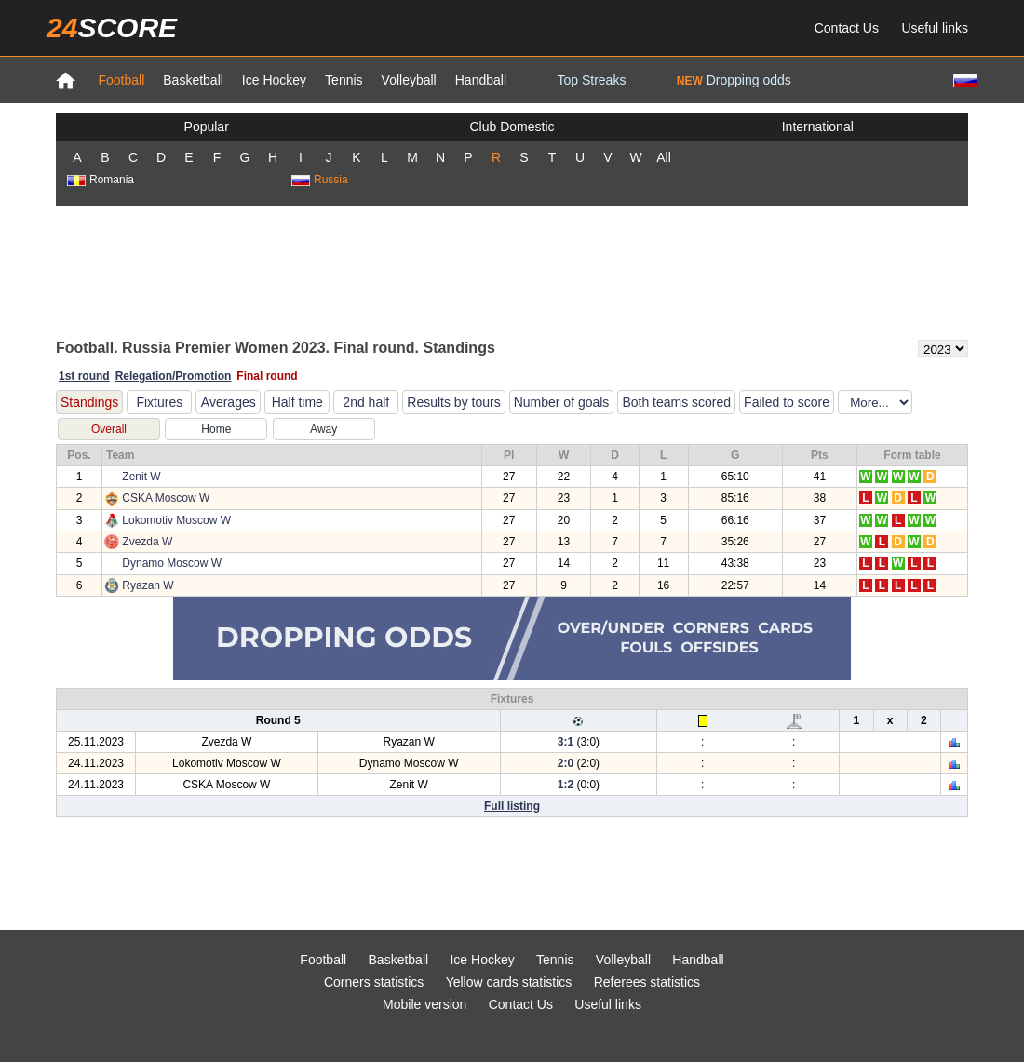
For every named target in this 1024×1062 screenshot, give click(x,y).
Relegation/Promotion (173, 376)
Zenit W (141, 476)
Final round (266, 376)
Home (216, 429)
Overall (109, 429)
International (818, 126)
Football (121, 80)
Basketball (193, 80)
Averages (228, 402)
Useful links (934, 27)
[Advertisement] (512, 271)
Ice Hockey (274, 80)
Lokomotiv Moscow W (176, 520)
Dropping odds (734, 80)
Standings (89, 402)
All (663, 157)
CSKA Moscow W (165, 497)
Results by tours (453, 402)
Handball (480, 80)
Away (323, 429)
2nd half (366, 402)
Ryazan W (147, 585)
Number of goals (562, 402)
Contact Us (847, 27)
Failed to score (786, 402)
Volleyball (409, 80)
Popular (206, 126)
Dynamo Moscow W (172, 563)
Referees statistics (647, 982)
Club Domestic (511, 126)
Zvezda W (147, 541)
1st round (84, 376)
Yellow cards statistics (509, 982)
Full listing (512, 806)
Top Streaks (591, 80)
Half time (297, 402)
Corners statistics (374, 982)
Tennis (343, 80)
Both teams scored (676, 402)
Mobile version (424, 1004)
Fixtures (159, 402)
